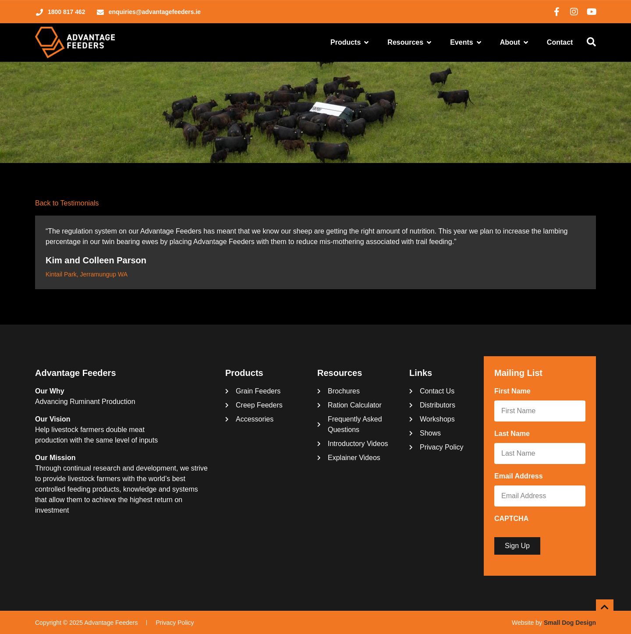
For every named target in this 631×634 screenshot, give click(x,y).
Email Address (520, 476)
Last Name (513, 434)
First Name (514, 391)
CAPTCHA (511, 518)
